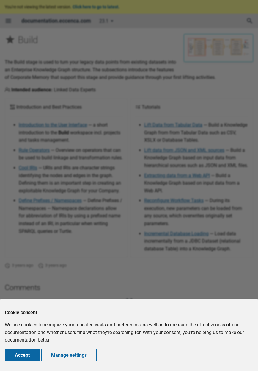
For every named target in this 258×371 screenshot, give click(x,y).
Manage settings (69, 355)
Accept (22, 355)
